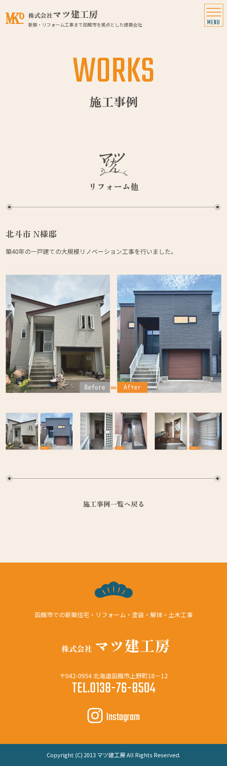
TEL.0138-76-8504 (114, 689)
